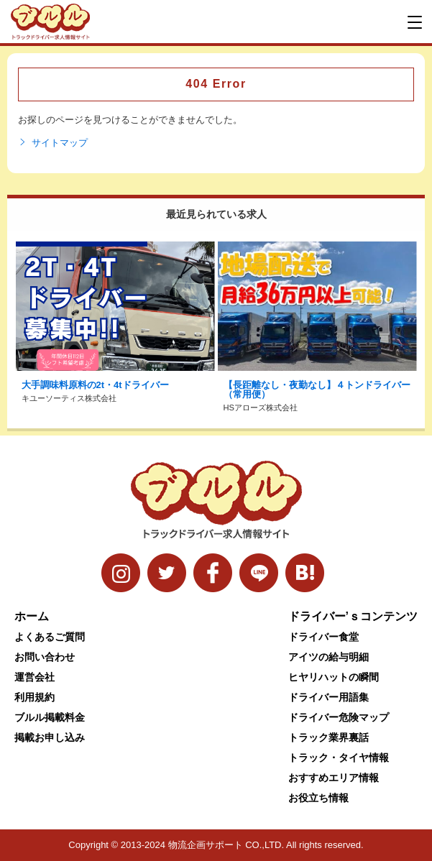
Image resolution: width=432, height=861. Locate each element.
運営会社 (34, 677)
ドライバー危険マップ (338, 717)
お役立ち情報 (318, 798)
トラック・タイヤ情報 (338, 757)
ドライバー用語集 (328, 697)
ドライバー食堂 (323, 637)
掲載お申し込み (49, 737)
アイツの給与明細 (328, 657)
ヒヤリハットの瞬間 (333, 677)
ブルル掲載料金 (49, 717)
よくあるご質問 (49, 637)
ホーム (31, 616)
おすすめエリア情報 (333, 777)
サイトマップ (53, 143)
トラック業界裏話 (328, 737)
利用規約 (34, 697)
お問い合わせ (44, 657)
